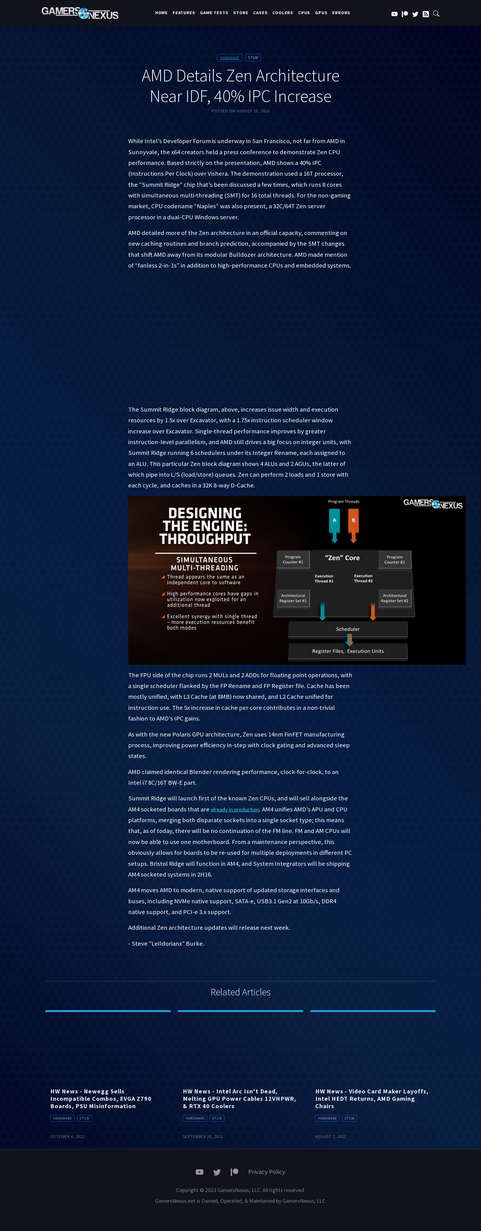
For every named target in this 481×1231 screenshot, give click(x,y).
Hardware (229, 57)
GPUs (321, 12)
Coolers (282, 12)
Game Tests (214, 12)
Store (240, 12)
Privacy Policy (266, 1172)
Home (161, 12)
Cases (260, 12)
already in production (240, 809)
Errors (341, 12)
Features (184, 12)
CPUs (304, 12)
